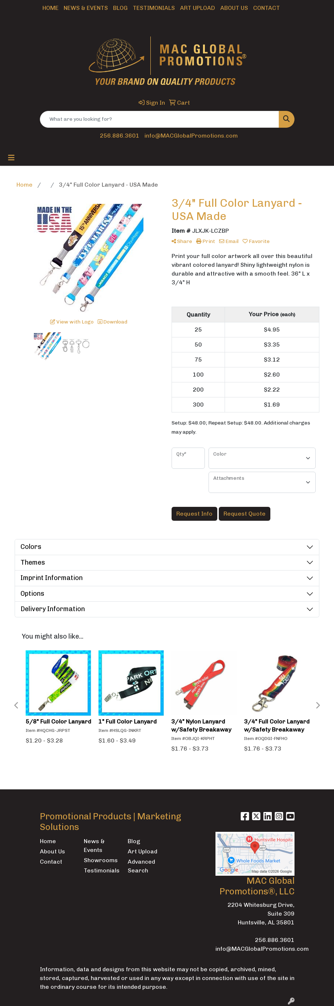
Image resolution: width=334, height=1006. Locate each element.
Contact (266, 7)
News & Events (86, 7)
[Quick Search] (159, 119)
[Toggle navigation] (11, 158)
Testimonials (154, 7)
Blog (120, 7)
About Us (234, 7)
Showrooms (101, 860)
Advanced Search (141, 866)
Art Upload (197, 7)
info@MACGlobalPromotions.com (191, 135)
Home (50, 7)
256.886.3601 (119, 135)
